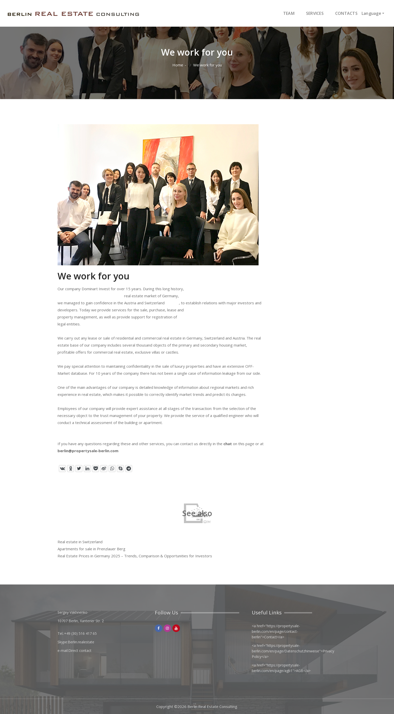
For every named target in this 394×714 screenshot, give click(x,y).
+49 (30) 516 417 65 (80, 633)
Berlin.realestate (81, 642)
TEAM (288, 13)
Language (371, 13)
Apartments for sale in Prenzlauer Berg (91, 548)
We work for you (207, 65)
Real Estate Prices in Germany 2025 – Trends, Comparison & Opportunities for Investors (135, 555)
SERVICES (315, 13)
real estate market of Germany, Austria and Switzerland (151, 299)
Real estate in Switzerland (80, 541)
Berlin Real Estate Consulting (212, 706)
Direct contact (79, 650)
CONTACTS (346, 13)
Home (177, 65)
